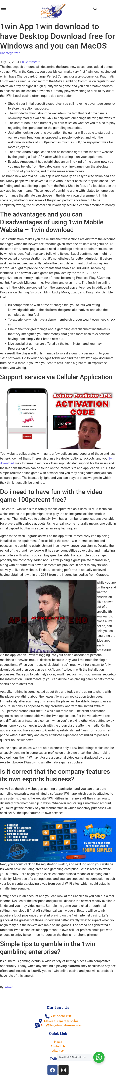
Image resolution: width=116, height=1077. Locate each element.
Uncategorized (10, 53)
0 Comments (31, 62)
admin (8, 987)
